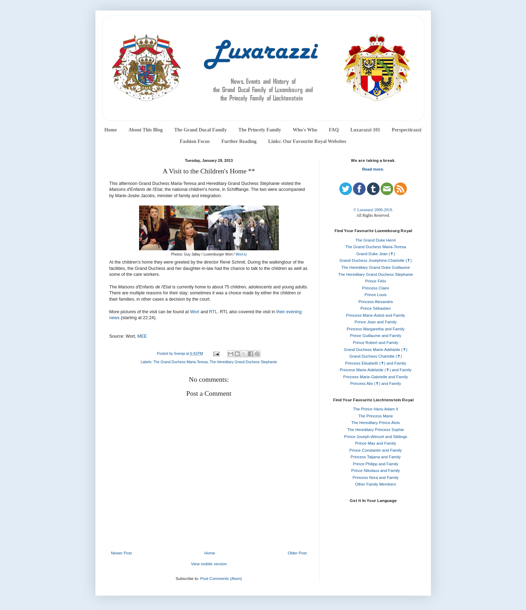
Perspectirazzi (406, 129)
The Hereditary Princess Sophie (375, 430)
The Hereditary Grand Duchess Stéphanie (375, 274)
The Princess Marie (375, 416)
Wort (194, 311)
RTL (213, 311)
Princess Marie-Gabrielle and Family (375, 377)
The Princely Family (259, 129)
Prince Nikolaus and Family (375, 470)
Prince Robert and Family (375, 342)
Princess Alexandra (375, 302)
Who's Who (305, 129)
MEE (142, 336)
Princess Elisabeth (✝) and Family (375, 363)
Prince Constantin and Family (376, 450)
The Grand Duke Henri (375, 240)
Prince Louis (376, 295)
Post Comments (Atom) (221, 578)
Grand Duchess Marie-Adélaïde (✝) (376, 349)
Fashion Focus (195, 141)
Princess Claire (375, 288)
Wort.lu (241, 254)
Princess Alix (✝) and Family (375, 383)
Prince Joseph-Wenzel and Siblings (375, 437)
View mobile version (208, 564)
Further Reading (238, 141)
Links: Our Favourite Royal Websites (307, 141)
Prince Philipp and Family (375, 464)
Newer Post (121, 553)
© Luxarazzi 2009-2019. (373, 210)
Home (110, 129)
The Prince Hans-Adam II (375, 409)
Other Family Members (375, 484)
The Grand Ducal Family (200, 129)
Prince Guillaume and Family (375, 335)
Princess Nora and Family (376, 477)
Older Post (297, 553)
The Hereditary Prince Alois (375, 423)
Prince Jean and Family (376, 322)
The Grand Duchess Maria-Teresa (180, 362)
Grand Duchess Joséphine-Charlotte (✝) (375, 260)
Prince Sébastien (375, 308)
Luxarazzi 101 (365, 129)
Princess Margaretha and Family (376, 329)
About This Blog (145, 129)
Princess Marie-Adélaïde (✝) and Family (376, 370)
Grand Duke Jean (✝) (375, 254)
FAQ (334, 129)
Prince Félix (375, 281)
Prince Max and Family (375, 443)
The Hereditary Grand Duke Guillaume (375, 267)
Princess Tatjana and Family (376, 457)
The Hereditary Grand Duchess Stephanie (243, 362)
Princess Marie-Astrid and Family (375, 315)
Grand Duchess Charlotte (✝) (375, 356)
